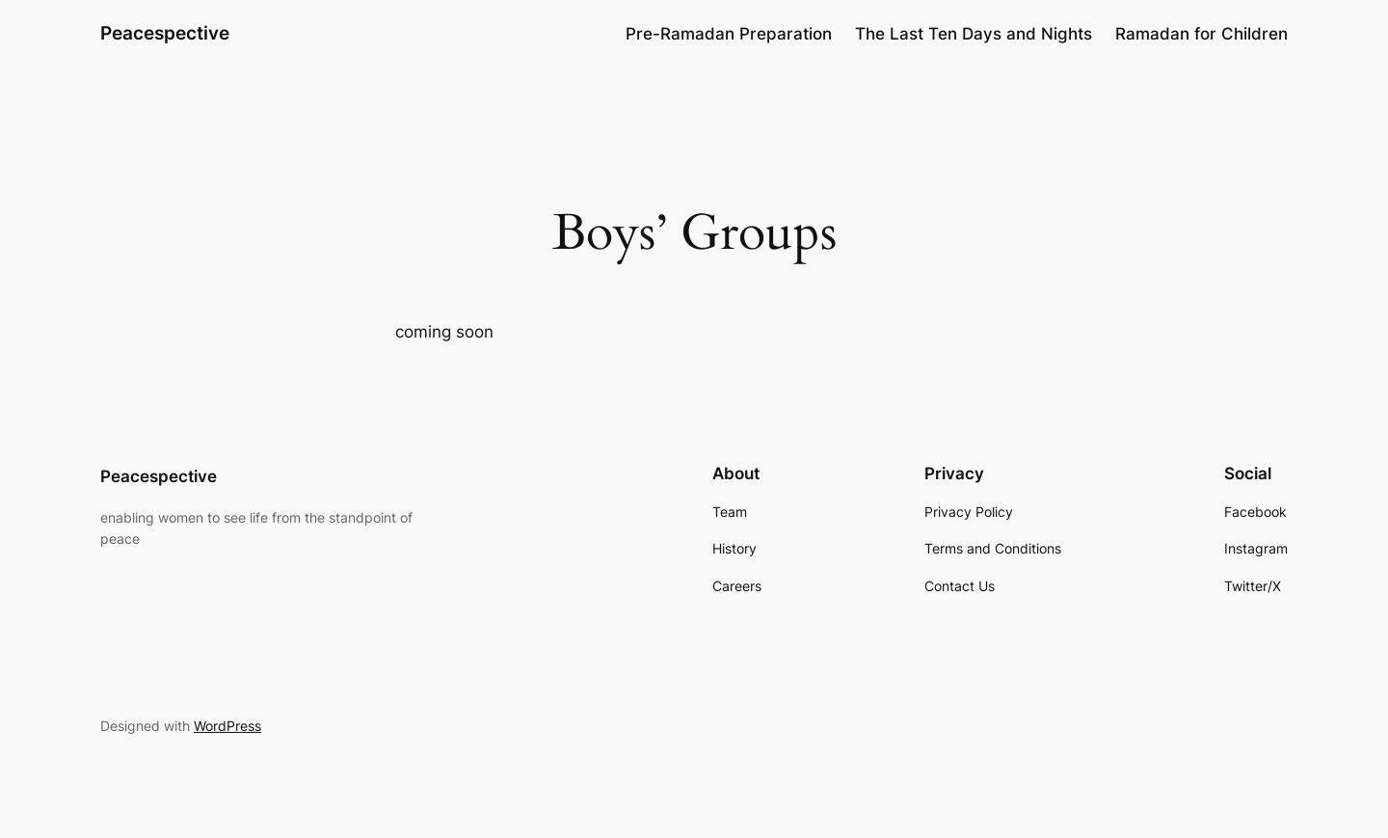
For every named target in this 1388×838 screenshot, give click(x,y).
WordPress (227, 725)
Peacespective (164, 32)
